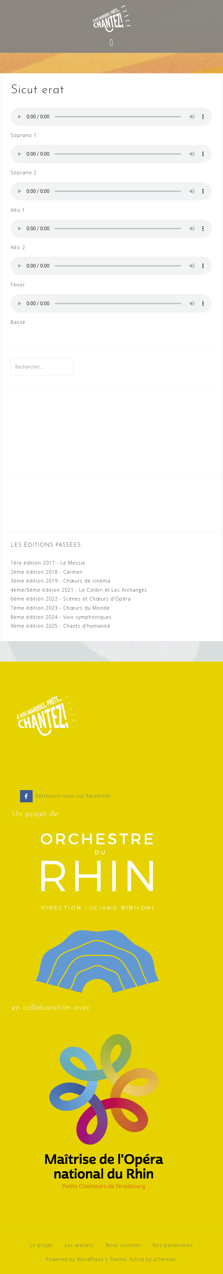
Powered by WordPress (75, 1259)
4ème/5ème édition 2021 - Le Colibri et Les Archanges (79, 590)
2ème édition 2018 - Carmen (47, 572)
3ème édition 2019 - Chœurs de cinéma (60, 580)
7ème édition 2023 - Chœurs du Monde (60, 608)
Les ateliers (79, 1245)
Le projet (41, 1245)
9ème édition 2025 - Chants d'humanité (60, 626)
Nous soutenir (123, 1245)
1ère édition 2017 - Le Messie (48, 563)
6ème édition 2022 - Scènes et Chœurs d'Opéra (71, 598)
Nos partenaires (173, 1245)
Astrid (137, 1259)
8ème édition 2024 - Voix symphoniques (61, 617)
